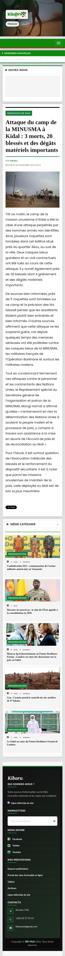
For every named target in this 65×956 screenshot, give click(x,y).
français (12, 24)
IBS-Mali (30, 941)
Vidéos (11, 881)
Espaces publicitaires (18, 868)
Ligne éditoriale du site (21, 803)
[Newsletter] (54, 821)
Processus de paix (18, 113)
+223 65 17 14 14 (25, 918)
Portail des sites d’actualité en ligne (25, 875)
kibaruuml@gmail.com (26, 926)
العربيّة (25, 24)
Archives (12, 888)
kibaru (14, 160)
